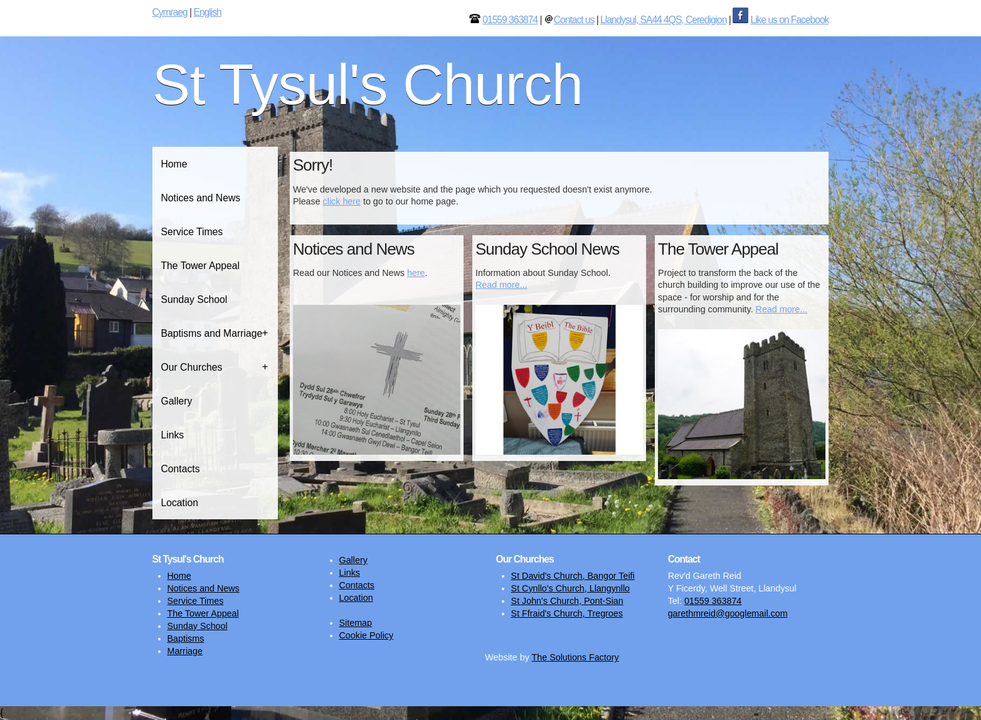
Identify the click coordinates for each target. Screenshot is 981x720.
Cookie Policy (366, 635)
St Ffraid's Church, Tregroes (567, 613)
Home (174, 164)
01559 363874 (510, 19)
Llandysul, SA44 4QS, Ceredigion (663, 19)
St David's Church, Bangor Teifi (573, 576)
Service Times (192, 231)
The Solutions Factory (575, 657)
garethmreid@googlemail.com (728, 613)
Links (172, 435)
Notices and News (201, 198)
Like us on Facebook (789, 19)
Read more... (501, 285)
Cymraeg (170, 12)
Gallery (177, 401)
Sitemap (355, 623)
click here (342, 201)
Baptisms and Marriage (212, 333)
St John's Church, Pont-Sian (567, 601)
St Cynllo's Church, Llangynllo (570, 588)
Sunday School (194, 299)
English (207, 12)
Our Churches (192, 367)
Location (179, 502)
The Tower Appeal (200, 265)
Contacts (180, 468)
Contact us (574, 19)
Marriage (185, 651)
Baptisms (185, 638)
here (416, 273)
